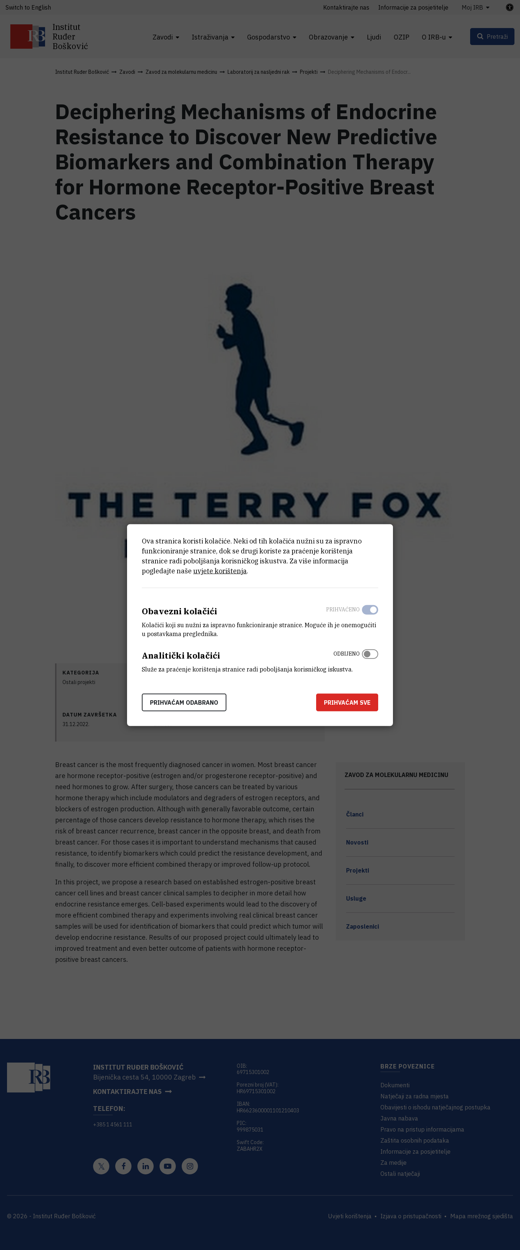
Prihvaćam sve (347, 702)
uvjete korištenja (220, 571)
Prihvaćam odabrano (184, 702)
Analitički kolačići (181, 655)
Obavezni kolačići (179, 611)
